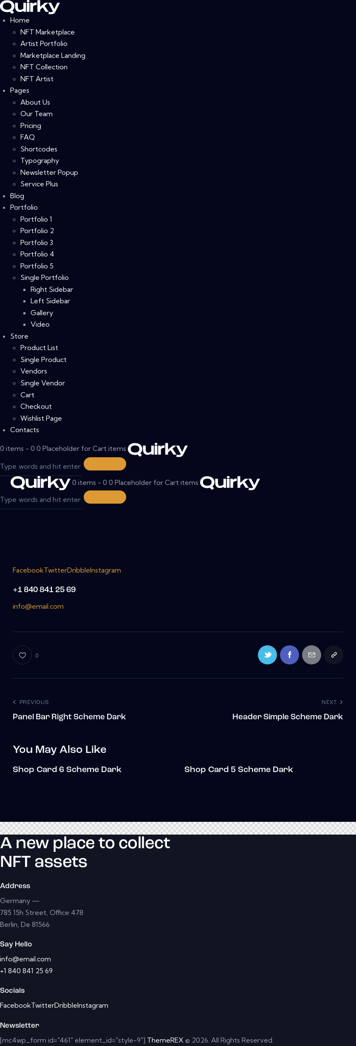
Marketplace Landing (52, 55)
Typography (39, 160)
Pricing (30, 125)
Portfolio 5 (37, 266)
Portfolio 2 (37, 230)
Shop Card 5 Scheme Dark (238, 770)
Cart (27, 394)
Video (40, 324)
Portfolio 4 (37, 254)
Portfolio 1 (36, 219)
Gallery (42, 312)
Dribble (78, 570)
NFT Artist (37, 78)
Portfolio (24, 207)
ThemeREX (165, 1040)
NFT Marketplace (47, 32)
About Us (35, 102)
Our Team (36, 113)
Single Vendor (42, 383)
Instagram (105, 570)
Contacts (24, 429)
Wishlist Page (41, 418)
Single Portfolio (44, 277)
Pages (19, 90)
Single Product (43, 359)
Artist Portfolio (44, 43)
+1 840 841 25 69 (44, 590)
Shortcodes (38, 149)
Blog (17, 195)
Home (20, 20)
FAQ (27, 137)
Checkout (36, 406)
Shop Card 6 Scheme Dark (67, 770)
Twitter (55, 570)
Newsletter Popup (49, 172)
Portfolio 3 (36, 242)
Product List (39, 347)
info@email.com (38, 606)
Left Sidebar (50, 300)
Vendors (33, 371)
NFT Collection (44, 67)
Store (19, 336)
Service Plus (39, 184)
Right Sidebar (52, 289)
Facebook (28, 570)
